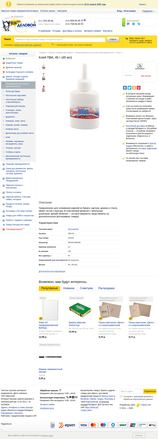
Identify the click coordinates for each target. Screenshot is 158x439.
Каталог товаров (18, 53)
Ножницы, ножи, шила (15, 121)
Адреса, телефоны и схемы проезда (17, 407)
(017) (45, 21)
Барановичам (92, 402)
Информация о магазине (12, 413)
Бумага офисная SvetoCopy (77, 323)
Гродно (100, 399)
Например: (9, 45)
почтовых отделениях (147, 148)
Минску (105, 396)
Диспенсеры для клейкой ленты (20, 133)
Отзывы (57, 31)
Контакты (107, 31)
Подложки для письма (15, 106)
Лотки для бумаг (13, 91)
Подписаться (150, 391)
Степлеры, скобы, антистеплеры (13, 111)
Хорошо (139, 435)
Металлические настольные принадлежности (18, 157)
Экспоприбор (73, 229)
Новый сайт (144, 405)
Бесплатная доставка (135, 126)
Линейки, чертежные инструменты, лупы (15, 142)
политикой (138, 396)
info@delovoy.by (47, 408)
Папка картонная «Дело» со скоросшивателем (111, 323)
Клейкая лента (12, 129)
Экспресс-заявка (92, 31)
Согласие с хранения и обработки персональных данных (138, 397)
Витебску (84, 399)
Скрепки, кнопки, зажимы (17, 125)
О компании (44, 31)
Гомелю (92, 399)
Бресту (112, 396)
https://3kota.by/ (91, 407)
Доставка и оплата (72, 31)
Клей (8, 137)
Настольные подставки (16, 95)
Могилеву (109, 399)
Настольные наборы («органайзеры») (15, 100)
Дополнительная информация (52, 271)
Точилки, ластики (13, 148)
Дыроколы (10, 117)
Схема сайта (86, 410)
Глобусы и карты (13, 152)
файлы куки (47, 435)
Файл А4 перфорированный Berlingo (48, 325)
